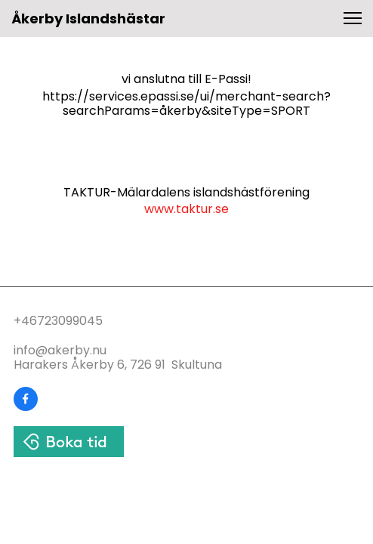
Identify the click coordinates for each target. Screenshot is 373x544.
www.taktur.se (186, 209)
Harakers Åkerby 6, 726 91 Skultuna (118, 364)
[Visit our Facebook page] (26, 399)
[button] (352, 18)
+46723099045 (58, 320)
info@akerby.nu (60, 350)
